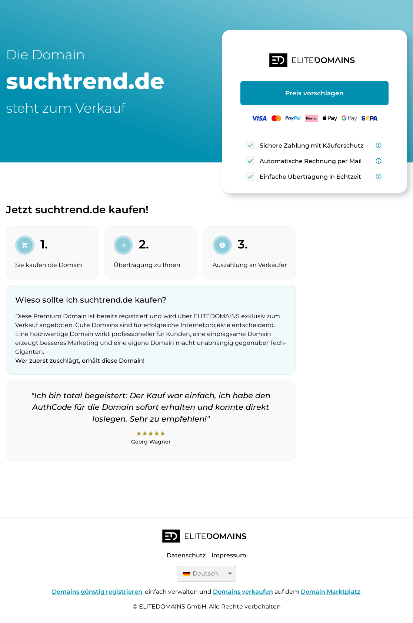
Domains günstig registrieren (97, 591)
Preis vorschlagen (314, 93)
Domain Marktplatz (330, 591)
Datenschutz (186, 555)
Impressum (229, 555)
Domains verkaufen (243, 591)
